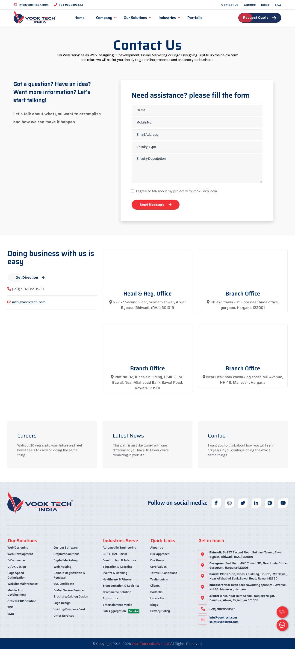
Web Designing (17, 547)
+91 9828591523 (68, 4)
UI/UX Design (16, 566)
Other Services (63, 615)
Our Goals (157, 560)
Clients (155, 585)
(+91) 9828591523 (28, 289)
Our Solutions (134, 18)
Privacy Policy (160, 610)
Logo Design (62, 602)
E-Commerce (16, 560)
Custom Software (65, 547)
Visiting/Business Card (69, 609)
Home (79, 18)
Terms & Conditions (163, 572)
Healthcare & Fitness (117, 579)
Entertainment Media (117, 604)
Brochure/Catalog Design (70, 596)
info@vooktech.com (31, 4)
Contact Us (229, 4)
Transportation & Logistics (121, 585)
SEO (10, 607)
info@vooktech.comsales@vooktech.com (224, 619)
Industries (166, 18)
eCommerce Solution (117, 591)
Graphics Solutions (66, 553)
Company (103, 18)
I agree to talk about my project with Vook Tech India (176, 191)
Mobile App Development (16, 592)
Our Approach (159, 553)
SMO (10, 613)
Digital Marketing (65, 560)
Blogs (265, 4)
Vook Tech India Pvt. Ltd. (150, 643)
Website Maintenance (22, 583)
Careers (250, 4)
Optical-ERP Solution (21, 600)
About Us (156, 547)
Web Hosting (62, 566)
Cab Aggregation (121, 610)
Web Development (20, 553)
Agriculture (110, 598)
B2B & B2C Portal (115, 553)
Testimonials (159, 579)
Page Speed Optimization (16, 575)
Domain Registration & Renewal (69, 575)
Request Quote (259, 17)
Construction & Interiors (119, 560)
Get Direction (29, 277)
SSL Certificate (63, 583)
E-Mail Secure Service (68, 590)
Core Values (158, 566)
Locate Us (157, 598)
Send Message (155, 204)
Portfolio (194, 18)
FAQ (278, 4)
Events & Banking (115, 572)
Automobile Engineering (119, 547)
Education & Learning (118, 566)
